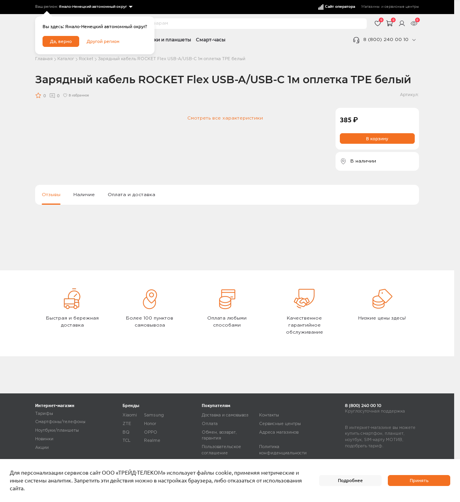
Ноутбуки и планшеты (163, 40)
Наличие (84, 195)
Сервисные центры (280, 424)
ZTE (127, 424)
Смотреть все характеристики (225, 118)
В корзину (377, 138)
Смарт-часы (211, 40)
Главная (44, 59)
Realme (152, 441)
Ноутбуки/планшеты (57, 430)
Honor (150, 424)
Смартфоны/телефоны (60, 422)
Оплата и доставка (131, 195)
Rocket (86, 59)
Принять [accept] (419, 480)
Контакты (269, 415)
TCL (127, 441)
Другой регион (103, 41)
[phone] (413, 40)
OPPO (150, 432)
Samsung (154, 415)
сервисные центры (401, 7)
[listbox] (95, 7)
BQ (126, 432)
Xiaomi (130, 415)
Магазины (370, 7)
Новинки (44, 439)
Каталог (65, 59)
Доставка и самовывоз (225, 415)
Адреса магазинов (278, 432)
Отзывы (51, 195)
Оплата (210, 424)
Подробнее (350, 480)
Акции (42, 448)
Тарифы (44, 414)
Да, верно (61, 41)
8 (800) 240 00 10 (385, 40)
